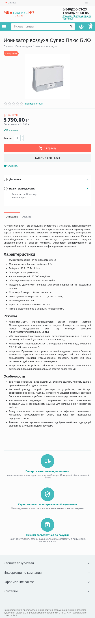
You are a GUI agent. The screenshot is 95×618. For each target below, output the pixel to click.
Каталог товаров (4, 26)
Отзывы (27, 216)
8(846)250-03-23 (74, 9)
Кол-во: (8, 138)
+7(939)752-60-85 (75, 13)
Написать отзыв (34, 104)
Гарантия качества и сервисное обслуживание (47, 504)
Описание (12, 216)
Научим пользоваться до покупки (47, 535)
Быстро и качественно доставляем (47, 471)
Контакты (67, 18)
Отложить (11, 166)
